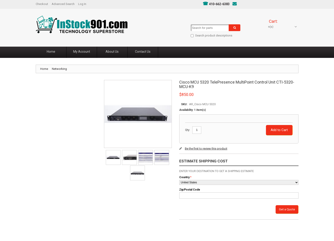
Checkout (42, 4)
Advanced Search (63, 4)
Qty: (187, 130)
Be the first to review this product (206, 148)
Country (184, 177)
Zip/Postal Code (189, 189)
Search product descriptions (208, 35)
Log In (82, 4)
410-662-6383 (219, 4)
